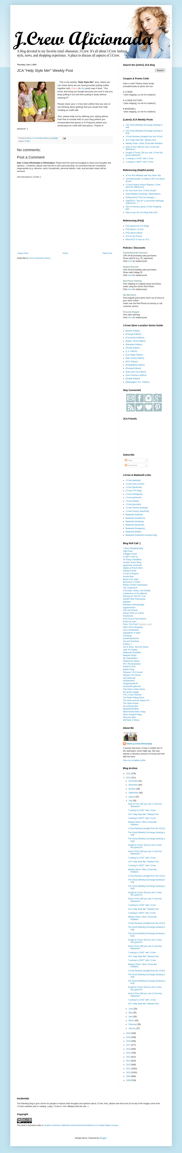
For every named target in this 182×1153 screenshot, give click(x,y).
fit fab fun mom (129, 621)
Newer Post (23, 253)
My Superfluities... (131, 658)
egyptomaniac (129, 607)
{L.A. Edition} (131, 351)
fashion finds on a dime (133, 613)
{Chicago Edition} (133, 334)
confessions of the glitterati (135, 593)
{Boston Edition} (133, 331)
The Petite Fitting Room (133, 697)
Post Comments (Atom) (39, 258)
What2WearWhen (131, 709)
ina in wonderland (131, 630)
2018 (128, 1041)
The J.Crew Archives (132, 695)
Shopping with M (130, 683)
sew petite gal (129, 678)
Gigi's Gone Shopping (133, 627)
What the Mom (129, 717)
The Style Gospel (131, 703)
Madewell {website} (134, 514)
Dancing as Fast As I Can (134, 596)
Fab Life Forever (130, 610)
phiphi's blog (128, 669)
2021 (128, 777)
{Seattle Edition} (133, 378)
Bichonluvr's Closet (131, 582)
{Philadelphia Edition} (135, 365)
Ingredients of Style (131, 633)
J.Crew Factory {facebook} (137, 511)
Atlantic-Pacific (129, 571)
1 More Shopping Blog (133, 548)
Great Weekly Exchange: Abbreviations (143, 194)
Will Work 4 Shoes (131, 720)
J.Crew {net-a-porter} (135, 484)
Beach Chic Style (130, 579)
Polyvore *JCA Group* (133, 672)
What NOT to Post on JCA (137, 239)
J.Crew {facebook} (134, 487)
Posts (129, 460)
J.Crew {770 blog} (134, 490)
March (131, 1020)
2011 (128, 1068)
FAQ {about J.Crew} (134, 229)
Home (65, 253)
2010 (128, 1072)
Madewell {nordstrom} (135, 518)
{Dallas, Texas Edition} (136, 341)
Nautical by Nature (131, 661)
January (132, 1028)
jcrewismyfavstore (131, 638)
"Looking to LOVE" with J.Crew (139, 158)
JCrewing (127, 636)
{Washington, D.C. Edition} (138, 382)
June (130, 1009)
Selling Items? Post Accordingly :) (141, 197)
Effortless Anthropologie (133, 605)
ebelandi (127, 602)
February (132, 1024)
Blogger (103, 1138)
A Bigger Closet (130, 554)
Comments (131, 465)
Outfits (27, 141)
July (130, 800)
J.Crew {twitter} (132, 501)
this (83, 88)
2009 (128, 1076)
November (133, 785)
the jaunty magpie (131, 692)
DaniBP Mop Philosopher (134, 599)
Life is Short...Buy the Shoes (135, 647)
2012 (128, 1064)
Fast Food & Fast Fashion (134, 619)
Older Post (107, 253)
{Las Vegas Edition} (134, 355)
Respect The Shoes (132, 675)
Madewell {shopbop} (135, 521)
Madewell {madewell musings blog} (141, 535)
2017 (128, 1045)
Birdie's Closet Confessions (135, 585)
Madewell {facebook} (135, 525)
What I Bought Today (132, 714)
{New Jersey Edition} (135, 358)
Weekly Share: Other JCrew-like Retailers (144, 143)
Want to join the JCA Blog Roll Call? (142, 212)
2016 (128, 1049)
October (132, 789)
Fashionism (128, 616)
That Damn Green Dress (134, 689)
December (133, 781)
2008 (128, 1080)
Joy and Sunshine (131, 641)
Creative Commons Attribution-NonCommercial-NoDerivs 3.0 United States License (81, 1125)
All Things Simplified (132, 559)
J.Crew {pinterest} (134, 497)
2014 (128, 1057)
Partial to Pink (129, 666)
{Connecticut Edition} (135, 337)
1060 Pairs (128, 551)
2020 (128, 1033)
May (130, 1012)
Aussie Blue (128, 576)
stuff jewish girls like (132, 686)
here (130, 261)
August (131, 797)
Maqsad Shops (130, 655)
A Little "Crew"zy (130, 557)
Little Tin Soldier (130, 650)
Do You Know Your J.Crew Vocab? (141, 190)
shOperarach (129, 680)
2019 (128, 1037)
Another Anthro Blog (132, 562)
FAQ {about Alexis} (134, 233)
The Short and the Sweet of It (136, 700)
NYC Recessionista (131, 664)
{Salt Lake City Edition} (136, 372)
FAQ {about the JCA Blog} (137, 226)
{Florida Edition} (133, 348)
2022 (128, 773)
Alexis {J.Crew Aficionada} (139, 744)
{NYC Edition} (132, 361)
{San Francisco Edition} (136, 375)
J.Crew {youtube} (133, 504)
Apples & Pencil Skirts (133, 568)
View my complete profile (134, 760)
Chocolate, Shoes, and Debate (137, 590)
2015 (128, 1053)
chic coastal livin (130, 588)
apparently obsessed (132, 565)
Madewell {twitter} (133, 532)
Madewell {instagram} (135, 528)
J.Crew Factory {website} (137, 508)
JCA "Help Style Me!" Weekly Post (141, 140)
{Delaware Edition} (134, 344)
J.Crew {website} (133, 480)
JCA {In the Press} (134, 236)
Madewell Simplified (132, 652)
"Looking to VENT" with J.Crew (139, 162)
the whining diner (130, 706)
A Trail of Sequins (131, 573)
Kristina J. (127, 644)
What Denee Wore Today (134, 712)
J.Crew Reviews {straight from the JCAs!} (144, 136)
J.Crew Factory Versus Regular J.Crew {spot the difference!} (143, 186)
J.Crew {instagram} (134, 494)
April (130, 1016)
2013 (128, 1061)
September (133, 793)
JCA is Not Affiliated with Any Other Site (143, 175)
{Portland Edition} (133, 368)
